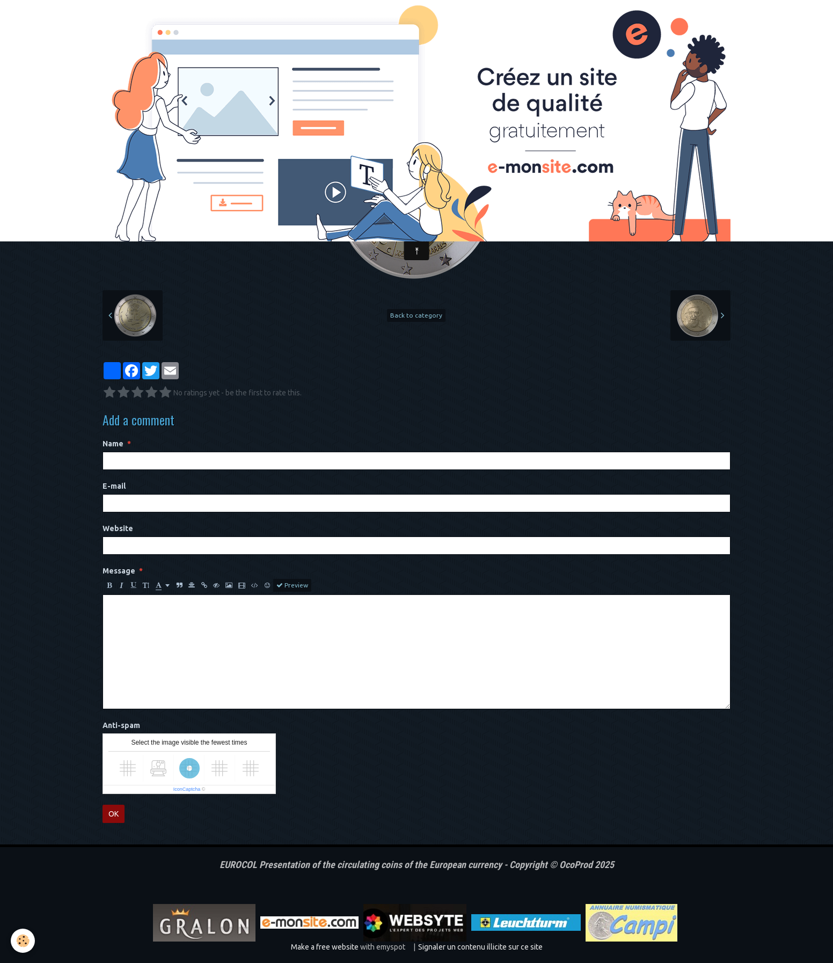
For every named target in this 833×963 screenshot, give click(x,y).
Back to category (416, 315)
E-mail (114, 486)
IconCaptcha (187, 789)
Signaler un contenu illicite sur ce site (480, 947)
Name (113, 443)
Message (119, 571)
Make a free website (325, 947)
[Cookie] (23, 941)
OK (113, 814)
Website (118, 528)
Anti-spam (121, 725)
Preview (292, 585)
